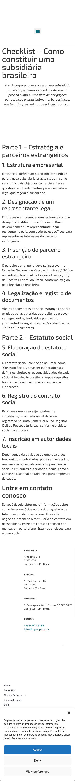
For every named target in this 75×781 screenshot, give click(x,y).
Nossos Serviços (15, 695)
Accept (37, 749)
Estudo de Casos (13, 699)
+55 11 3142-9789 (34, 625)
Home (7, 685)
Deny (37, 760)
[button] (69, 713)
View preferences (37, 771)
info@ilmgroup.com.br (36, 629)
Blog (6, 704)
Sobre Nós (10, 690)
